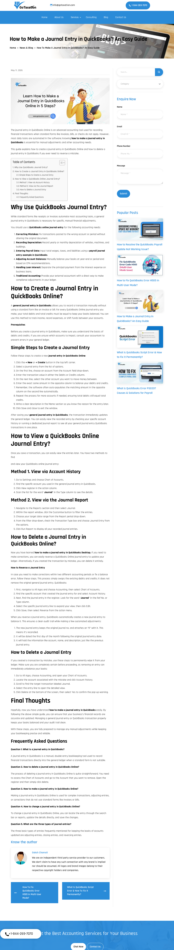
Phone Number (123, 146)
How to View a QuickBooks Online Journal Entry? (37, 178)
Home (44, 17)
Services (75, 17)
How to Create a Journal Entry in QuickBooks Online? (39, 171)
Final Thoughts (21, 193)
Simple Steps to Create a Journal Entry (36, 175)
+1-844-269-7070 (19, 934)
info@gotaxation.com (62, 5)
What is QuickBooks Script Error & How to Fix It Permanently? (86, 891)
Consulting (91, 17)
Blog (106, 17)
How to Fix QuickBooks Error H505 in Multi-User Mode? (27, 892)
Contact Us (120, 17)
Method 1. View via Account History (35, 182)
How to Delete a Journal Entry (33, 189)
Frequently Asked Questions (32, 197)
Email (119, 126)
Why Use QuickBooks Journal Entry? (31, 167)
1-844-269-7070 (138, 5)
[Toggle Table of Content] (60, 162)
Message (121, 165)
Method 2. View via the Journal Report (36, 186)
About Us (59, 17)
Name (119, 106)
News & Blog (26, 48)
